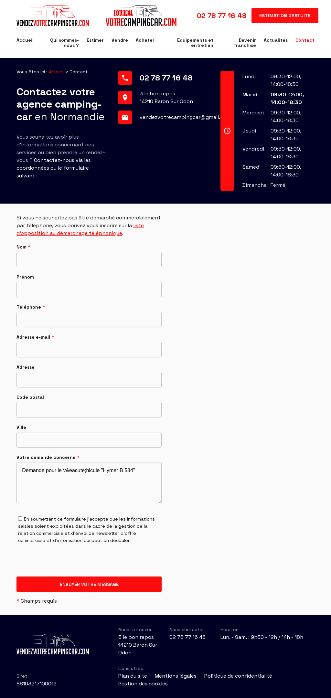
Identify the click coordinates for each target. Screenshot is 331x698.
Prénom (25, 277)
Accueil (25, 40)
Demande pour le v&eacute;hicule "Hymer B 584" (89, 483)
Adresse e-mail (35, 337)
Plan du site (132, 675)
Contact (305, 40)
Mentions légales (176, 675)
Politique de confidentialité (238, 675)
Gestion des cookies (143, 683)
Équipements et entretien (195, 42)
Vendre (120, 40)
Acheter (145, 40)
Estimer (95, 40)
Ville (21, 427)
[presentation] (65, 563)
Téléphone (30, 307)
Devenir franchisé (245, 42)
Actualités (276, 40)
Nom (23, 247)
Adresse (25, 367)
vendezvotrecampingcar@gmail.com (185, 117)
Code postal (30, 397)
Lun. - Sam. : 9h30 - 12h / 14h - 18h (261, 637)
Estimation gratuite (285, 15)
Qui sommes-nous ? (64, 42)
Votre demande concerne (48, 457)
